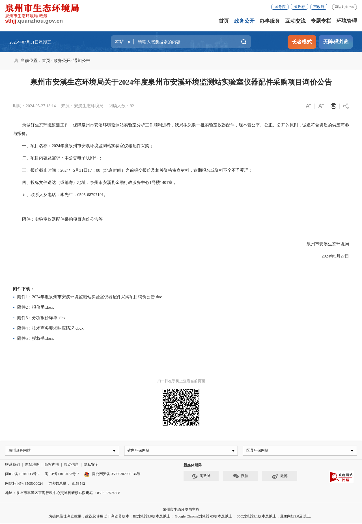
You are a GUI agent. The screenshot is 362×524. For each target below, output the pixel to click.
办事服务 (270, 21)
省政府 (299, 7)
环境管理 (347, 21)
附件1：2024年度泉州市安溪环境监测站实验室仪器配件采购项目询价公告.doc (89, 297)
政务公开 (244, 21)
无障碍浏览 (335, 42)
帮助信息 (71, 465)
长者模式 (302, 42)
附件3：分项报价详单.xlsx (41, 317)
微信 (240, 477)
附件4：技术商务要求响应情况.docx (50, 328)
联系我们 (12, 465)
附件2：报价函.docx (35, 307)
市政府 (318, 7)
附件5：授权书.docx (35, 338)
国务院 (280, 7)
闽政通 (201, 477)
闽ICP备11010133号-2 (22, 475)
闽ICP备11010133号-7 (62, 475)
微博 (280, 477)
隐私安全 (91, 465)
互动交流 (295, 21)
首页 (224, 21)
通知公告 (81, 60)
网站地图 (32, 465)
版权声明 (51, 465)
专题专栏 (321, 21)
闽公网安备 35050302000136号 (112, 475)
